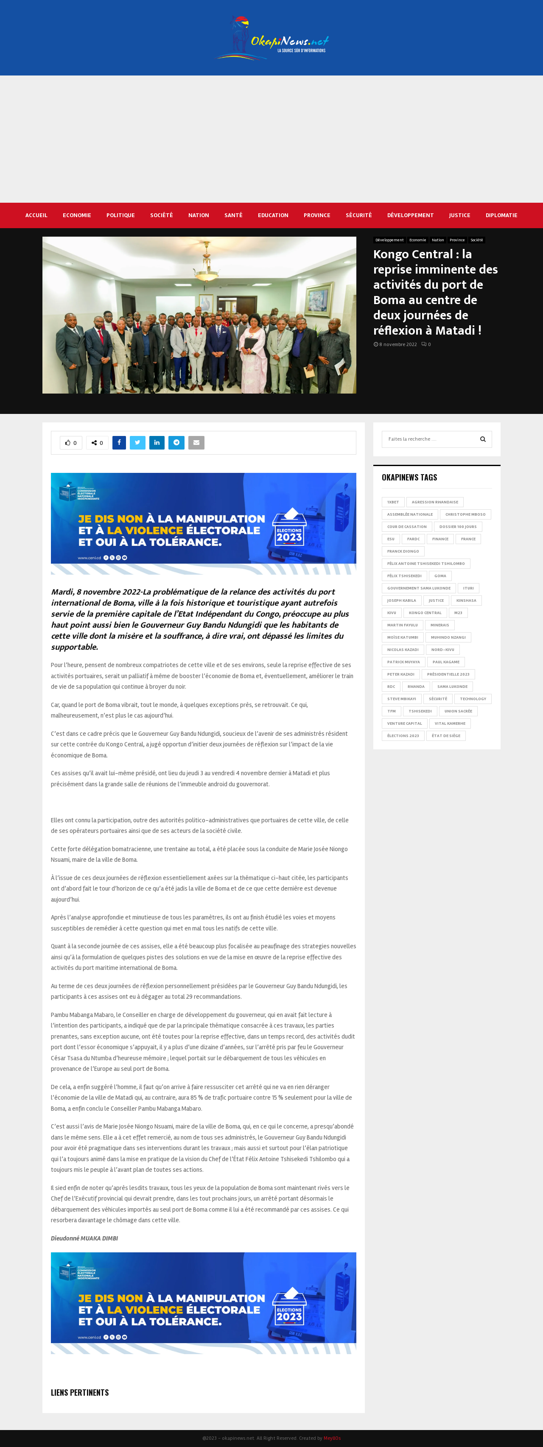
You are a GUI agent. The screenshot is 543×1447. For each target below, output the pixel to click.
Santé (233, 215)
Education (273, 215)
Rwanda (416, 686)
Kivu (391, 612)
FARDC (413, 539)
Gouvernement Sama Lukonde (419, 588)
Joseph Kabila (401, 600)
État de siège (446, 735)
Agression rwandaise (435, 502)
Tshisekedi (420, 711)
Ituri (468, 588)
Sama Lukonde (452, 686)
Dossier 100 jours (458, 526)
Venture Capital (404, 723)
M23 (458, 612)
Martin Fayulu (402, 625)
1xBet (393, 502)
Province (317, 215)
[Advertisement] (271, 139)
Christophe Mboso (465, 514)
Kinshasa (466, 600)
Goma (440, 575)
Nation (198, 215)
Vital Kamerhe (450, 723)
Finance (440, 539)
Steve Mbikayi (401, 698)
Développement (410, 215)
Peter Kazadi (400, 674)
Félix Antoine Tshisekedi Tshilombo (426, 563)
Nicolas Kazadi (403, 649)
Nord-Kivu (442, 649)
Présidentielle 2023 (448, 674)
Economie (77, 215)
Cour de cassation (407, 526)
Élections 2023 (403, 735)
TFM (391, 711)
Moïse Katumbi (402, 637)
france (468, 539)
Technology (473, 698)
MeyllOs (332, 1438)
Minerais (440, 625)
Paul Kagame (446, 662)
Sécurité (359, 215)
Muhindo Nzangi (448, 637)
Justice (459, 215)
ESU (391, 539)
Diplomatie (502, 215)
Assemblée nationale (410, 514)
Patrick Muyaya (403, 662)
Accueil (36, 215)
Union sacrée (458, 711)
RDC (391, 686)
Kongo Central (425, 612)
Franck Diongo (403, 551)
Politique (120, 215)
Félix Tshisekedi (404, 575)
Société (161, 215)
